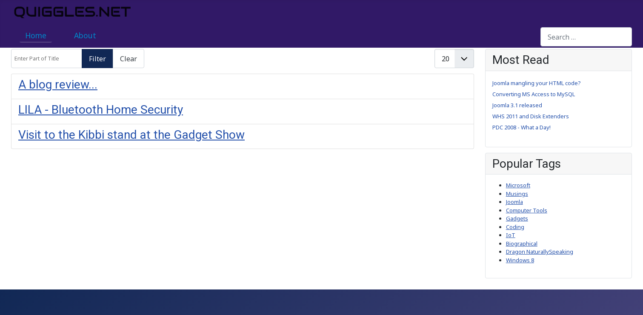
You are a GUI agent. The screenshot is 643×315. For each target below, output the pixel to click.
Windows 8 (520, 260)
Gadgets (517, 218)
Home (35, 35)
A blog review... (57, 84)
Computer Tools (526, 210)
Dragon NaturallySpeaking (539, 251)
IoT (510, 235)
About (85, 35)
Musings (517, 194)
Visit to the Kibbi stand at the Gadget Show (131, 135)
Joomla (514, 202)
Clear (128, 58)
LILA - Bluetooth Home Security (100, 110)
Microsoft (518, 185)
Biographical (521, 243)
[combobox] (586, 36)
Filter (97, 58)
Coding (515, 227)
